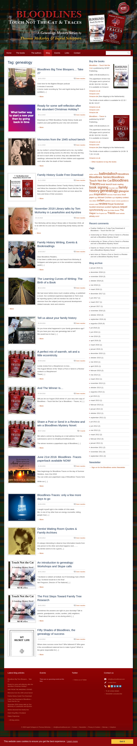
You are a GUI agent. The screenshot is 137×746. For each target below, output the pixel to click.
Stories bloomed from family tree (18, 709)
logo (95, 197)
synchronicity (96, 210)
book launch (106, 184)
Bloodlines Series (100, 177)
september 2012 (97, 418)
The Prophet (100, 213)
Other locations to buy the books (104, 162)
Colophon (113, 727)
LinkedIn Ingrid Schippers (117, 686)
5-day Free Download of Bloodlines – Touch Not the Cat (108, 229)
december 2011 (97, 447)
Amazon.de (93, 96)
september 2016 (97, 319)
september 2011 (97, 456)
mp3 (113, 197)
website (122, 213)
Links (67, 53)
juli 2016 (94, 328)
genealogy (109, 190)
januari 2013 (95, 409)
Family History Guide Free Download (60, 174)
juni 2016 (94, 332)
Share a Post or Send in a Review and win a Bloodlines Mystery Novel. (110, 236)
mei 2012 (94, 430)
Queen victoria (116, 201)
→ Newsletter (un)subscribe (113, 694)
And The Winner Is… (50, 387)
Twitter (112, 686)
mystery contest (122, 197)
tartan (105, 210)
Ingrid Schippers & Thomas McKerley (38, 727)
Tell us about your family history (57, 317)
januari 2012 (95, 443)
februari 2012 (96, 439)
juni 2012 (94, 426)
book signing (98, 187)
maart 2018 (95, 289)
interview (110, 194)
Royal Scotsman (116, 204)
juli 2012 (94, 422)
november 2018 (97, 276)
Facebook (115, 686)
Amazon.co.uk (94, 91)
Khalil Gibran (117, 194)
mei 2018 (94, 285)
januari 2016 (95, 349)
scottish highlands (112, 207)
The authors (36, 53)
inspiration (100, 194)
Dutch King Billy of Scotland (17, 713)
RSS (109, 686)
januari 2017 (95, 306)
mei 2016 (94, 336)
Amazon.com (94, 94)
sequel (123, 207)
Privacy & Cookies (94, 727)
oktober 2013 (96, 388)
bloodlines (123, 174)
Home (8, 53)
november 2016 (97, 311)
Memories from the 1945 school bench (61, 139)
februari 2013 (96, 405)
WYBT (97, 216)
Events (57, 53)
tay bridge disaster (113, 210)
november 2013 (97, 383)
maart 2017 (95, 302)
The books (20, 54)
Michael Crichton (105, 197)
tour (105, 213)
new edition (92, 201)
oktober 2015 (96, 358)
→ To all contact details (111, 691)
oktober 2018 (96, 281)
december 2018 (97, 272)
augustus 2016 (96, 323)
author (91, 174)
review (103, 203)
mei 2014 (94, 375)
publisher (108, 201)
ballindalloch (108, 174)
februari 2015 (96, 371)
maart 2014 (95, 379)
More (42, 97)
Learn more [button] (72, 741)
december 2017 (97, 294)
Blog (48, 53)
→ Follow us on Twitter (79, 680)
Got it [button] (122, 741)
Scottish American (96, 207)
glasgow (124, 191)
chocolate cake (113, 188)
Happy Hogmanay (13, 716)
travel (117, 213)
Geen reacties (80, 78)
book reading (118, 184)
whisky (92, 216)
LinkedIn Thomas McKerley (120, 686)
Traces (111, 213)
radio (96, 204)
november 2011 (97, 452)
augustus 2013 (96, 392)
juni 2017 (94, 298)
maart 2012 (95, 435)
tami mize (94, 254)
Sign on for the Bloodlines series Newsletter (108, 467)
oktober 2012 (96, 413)
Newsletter (82, 727)
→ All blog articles (13, 720)
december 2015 (97, 353)
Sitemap (105, 727)
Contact (77, 54)
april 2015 (94, 366)
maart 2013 (95, 400)
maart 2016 (95, 345)
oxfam (101, 200)
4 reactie (82, 431)
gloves (91, 194)
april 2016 (94, 341)
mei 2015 (94, 362)
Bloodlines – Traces (96, 116)
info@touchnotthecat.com (116, 679)
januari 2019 (95, 268)
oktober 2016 (96, 315)
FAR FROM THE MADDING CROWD (20, 689)
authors (96, 174)
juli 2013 (94, 396)
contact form (112, 682)
